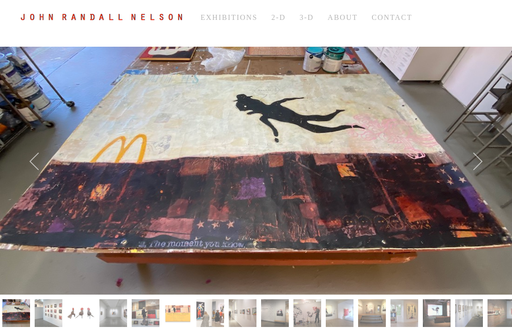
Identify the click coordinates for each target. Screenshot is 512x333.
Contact (392, 17)
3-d (306, 17)
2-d (278, 17)
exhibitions (229, 17)
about (343, 17)
